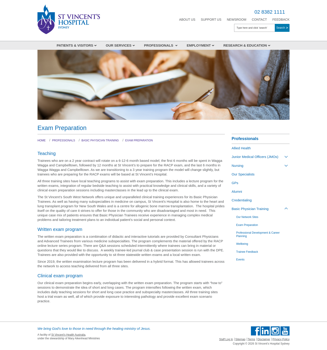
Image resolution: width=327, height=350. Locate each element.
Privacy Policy (281, 339)
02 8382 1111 (269, 12)
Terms (251, 339)
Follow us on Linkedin (265, 330)
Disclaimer (264, 339)
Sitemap (240, 339)
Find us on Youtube (285, 330)
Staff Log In (226, 339)
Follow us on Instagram (275, 330)
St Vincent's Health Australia (68, 334)
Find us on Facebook (255, 330)
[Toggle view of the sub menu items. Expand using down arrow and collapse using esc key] (286, 156)
